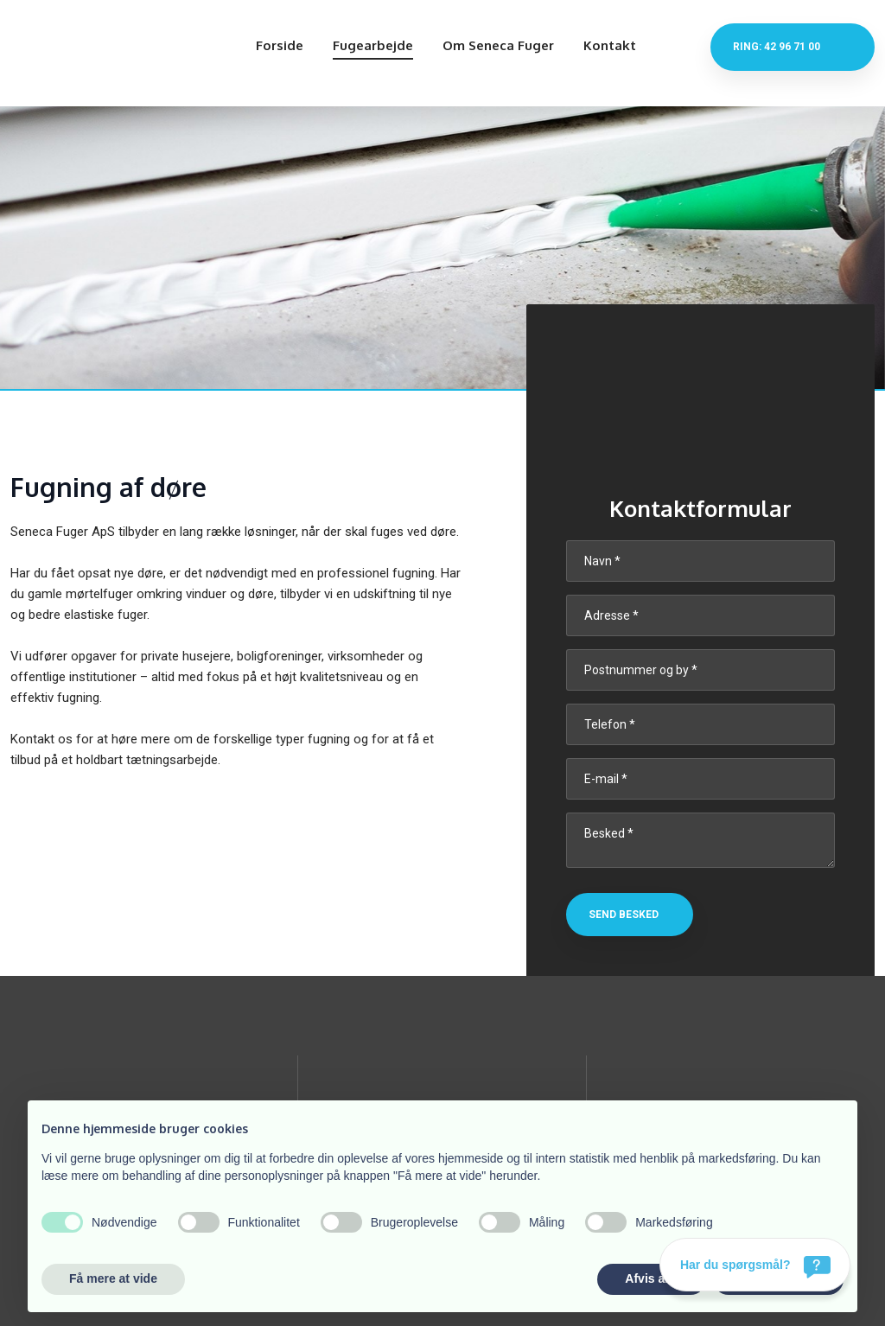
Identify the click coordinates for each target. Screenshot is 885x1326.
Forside (279, 45)
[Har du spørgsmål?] (754, 1264)
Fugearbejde (373, 45)
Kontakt (609, 45)
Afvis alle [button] (651, 1278)
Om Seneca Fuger (498, 45)
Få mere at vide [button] (113, 1278)
